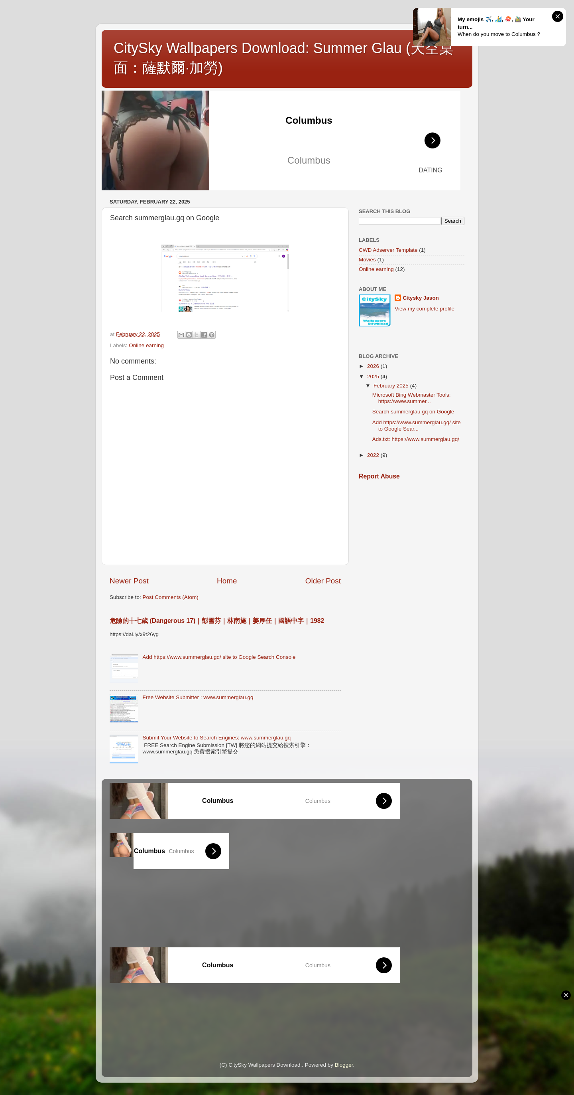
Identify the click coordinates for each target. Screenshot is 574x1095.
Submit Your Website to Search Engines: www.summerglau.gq (216, 738)
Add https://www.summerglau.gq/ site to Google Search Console (218, 657)
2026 (374, 366)
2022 (374, 455)
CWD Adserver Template (388, 250)
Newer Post (129, 581)
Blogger (344, 1065)
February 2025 (391, 386)
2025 (374, 376)
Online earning (146, 345)
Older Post (323, 581)
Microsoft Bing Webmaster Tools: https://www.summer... (411, 398)
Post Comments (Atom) (171, 597)
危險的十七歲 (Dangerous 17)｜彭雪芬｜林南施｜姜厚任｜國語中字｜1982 (217, 620)
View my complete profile (424, 309)
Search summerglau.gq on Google (413, 412)
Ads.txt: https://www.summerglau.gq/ (415, 439)
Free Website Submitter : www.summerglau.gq (197, 697)
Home (227, 581)
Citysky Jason (421, 298)
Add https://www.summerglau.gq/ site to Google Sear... (416, 425)
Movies (367, 260)
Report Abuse (379, 476)
